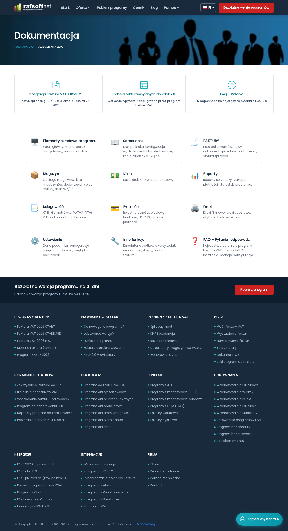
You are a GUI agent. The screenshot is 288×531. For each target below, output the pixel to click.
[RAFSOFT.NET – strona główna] (32, 7)
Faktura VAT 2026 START (36, 326)
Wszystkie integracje (100, 464)
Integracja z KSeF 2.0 (33, 506)
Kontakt (156, 485)
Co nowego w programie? (104, 326)
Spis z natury (227, 347)
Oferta (83, 7)
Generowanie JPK (163, 354)
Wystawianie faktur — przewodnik (43, 399)
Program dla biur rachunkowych (109, 399)
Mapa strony (146, 524)
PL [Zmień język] (208, 7)
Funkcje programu (98, 340)
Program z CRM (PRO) (167, 406)
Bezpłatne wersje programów (246, 7)
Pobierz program (254, 289)
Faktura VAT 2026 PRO (34, 340)
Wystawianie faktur (232, 333)
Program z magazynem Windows (176, 399)
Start (65, 7)
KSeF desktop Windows (35, 499)
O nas (155, 464)
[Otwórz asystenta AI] (259, 519)
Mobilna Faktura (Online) (36, 347)
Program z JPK (161, 385)
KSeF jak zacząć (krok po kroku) (41, 478)
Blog (154, 7)
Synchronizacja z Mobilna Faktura (110, 478)
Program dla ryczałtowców (105, 392)
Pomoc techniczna (165, 478)
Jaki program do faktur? (235, 361)
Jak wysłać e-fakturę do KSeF (40, 385)
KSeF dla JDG (27, 471)
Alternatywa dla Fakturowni (238, 385)
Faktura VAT (24, 47)
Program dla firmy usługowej (106, 413)
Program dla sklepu (99, 427)
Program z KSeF (29, 492)
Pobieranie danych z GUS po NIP (41, 420)
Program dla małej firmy (103, 406)
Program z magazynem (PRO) (174, 392)
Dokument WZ (228, 354)
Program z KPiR (95, 506)
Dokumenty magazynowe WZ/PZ (176, 347)
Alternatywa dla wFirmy (235, 392)
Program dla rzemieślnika (103, 420)
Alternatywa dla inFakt (234, 399)
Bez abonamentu (164, 340)
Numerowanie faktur (233, 340)
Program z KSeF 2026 (33, 354)
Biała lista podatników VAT (37, 392)
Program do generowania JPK (40, 406)
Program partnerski (165, 471)
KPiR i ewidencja (162, 333)
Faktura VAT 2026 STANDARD (39, 333)
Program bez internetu (234, 434)
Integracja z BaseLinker (101, 499)
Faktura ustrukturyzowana (104, 347)
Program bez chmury (233, 427)
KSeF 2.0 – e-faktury (99, 354)
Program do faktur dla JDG (104, 385)
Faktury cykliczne (163, 420)
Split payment (161, 326)
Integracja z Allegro (99, 485)
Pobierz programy (112, 7)
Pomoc (172, 7)
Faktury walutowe (164, 413)
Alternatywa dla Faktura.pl (237, 406)
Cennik (138, 7)
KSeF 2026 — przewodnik (36, 464)
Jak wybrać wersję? (99, 333)
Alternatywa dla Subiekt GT (238, 413)
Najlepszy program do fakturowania (45, 413)
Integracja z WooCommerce (106, 492)
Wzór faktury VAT (230, 326)
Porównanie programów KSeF (239, 420)
